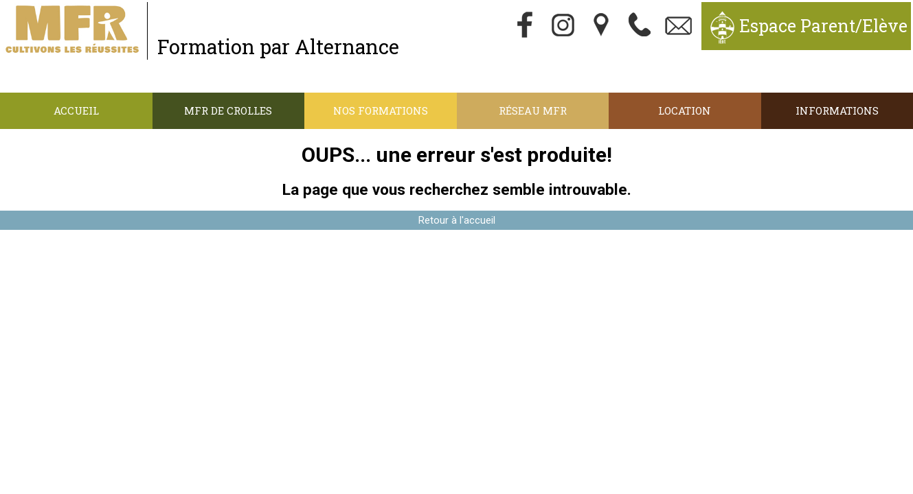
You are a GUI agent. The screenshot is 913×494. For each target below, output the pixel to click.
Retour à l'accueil (456, 220)
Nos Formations (380, 110)
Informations (837, 110)
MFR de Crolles (228, 110)
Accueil (76, 110)
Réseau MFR (533, 110)
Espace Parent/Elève (823, 25)
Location (684, 110)
